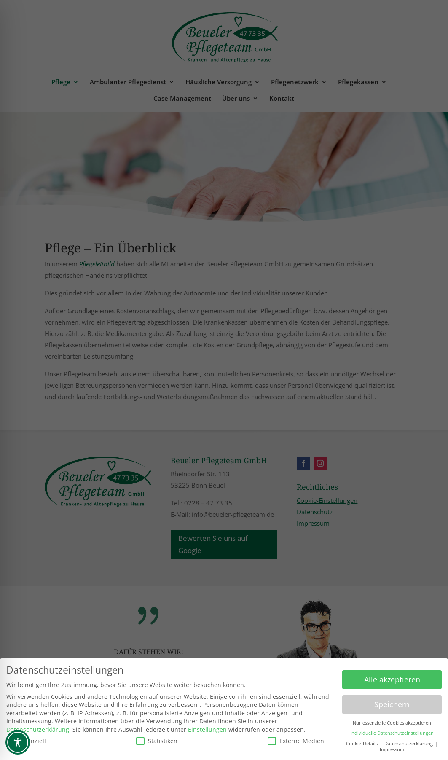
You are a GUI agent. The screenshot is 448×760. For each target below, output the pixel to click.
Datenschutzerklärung (37, 727)
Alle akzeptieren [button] (392, 677)
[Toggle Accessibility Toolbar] (17, 742)
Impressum (392, 747)
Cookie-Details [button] (362, 741)
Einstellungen (207, 727)
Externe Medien (296, 738)
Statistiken (156, 738)
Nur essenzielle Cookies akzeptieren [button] (392, 720)
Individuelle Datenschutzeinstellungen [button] (392, 730)
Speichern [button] (392, 702)
